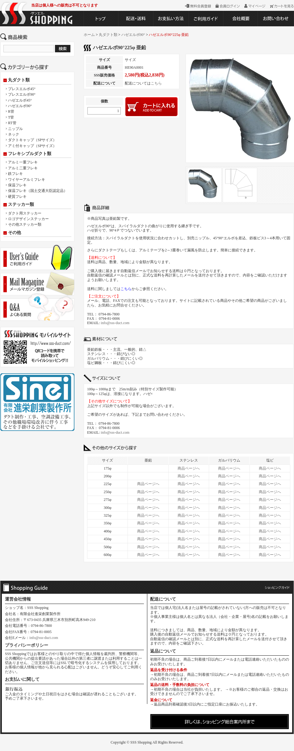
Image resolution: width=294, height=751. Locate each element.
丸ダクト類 (19, 80)
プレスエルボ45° (22, 89)
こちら (156, 83)
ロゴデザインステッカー (28, 219)
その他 (14, 233)
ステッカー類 (21, 204)
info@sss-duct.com (115, 323)
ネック (13, 134)
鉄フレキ (15, 173)
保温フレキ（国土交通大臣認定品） (37, 191)
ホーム (89, 35)
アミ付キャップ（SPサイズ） (32, 146)
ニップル (15, 129)
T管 (11, 117)
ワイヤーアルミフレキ (26, 179)
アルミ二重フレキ (23, 168)
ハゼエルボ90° (20, 106)
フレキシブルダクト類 (29, 154)
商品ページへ (189, 468)
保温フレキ (17, 185)
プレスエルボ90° (22, 94)
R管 (11, 111)
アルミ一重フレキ (23, 162)
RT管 (12, 123)
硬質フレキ (17, 196)
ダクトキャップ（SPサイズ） (32, 140)
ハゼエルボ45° (20, 100)
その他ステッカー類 (24, 224)
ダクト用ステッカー (24, 213)
